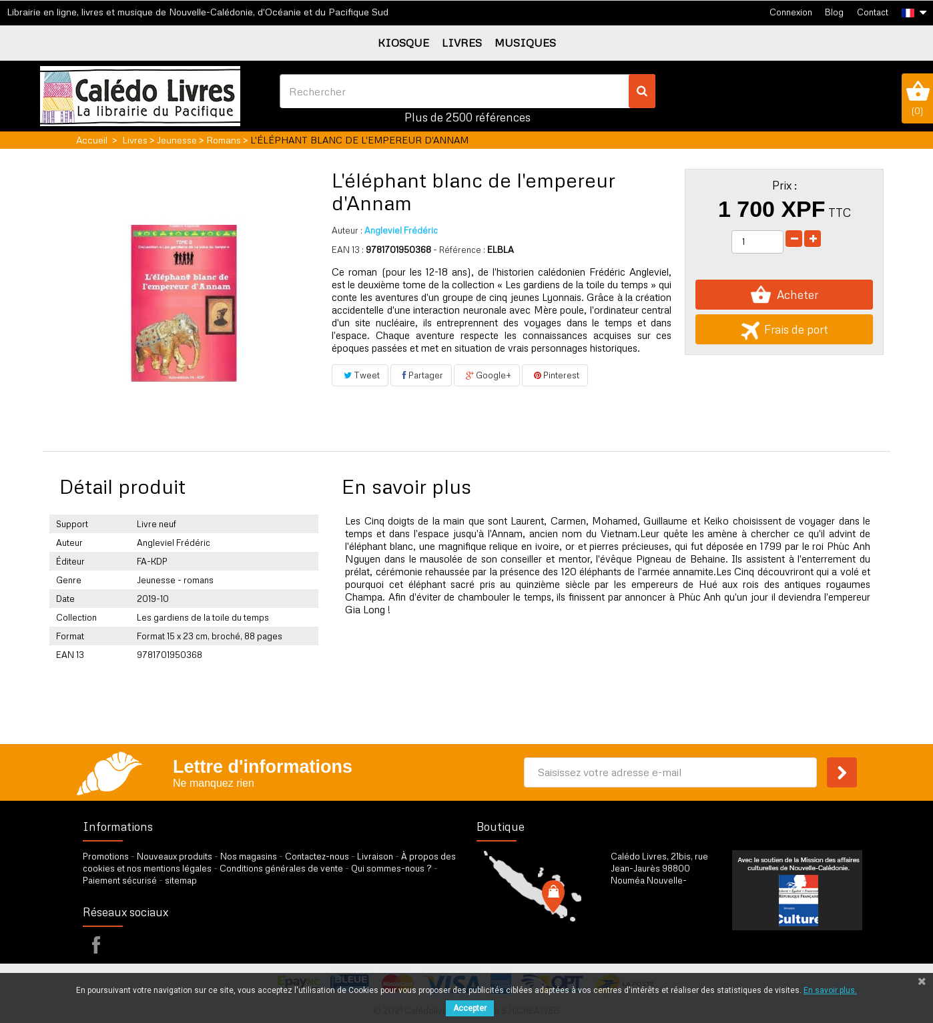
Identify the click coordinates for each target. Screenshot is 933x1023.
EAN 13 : (348, 249)
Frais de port (784, 329)
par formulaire (676, 937)
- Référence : (459, 249)
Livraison (375, 856)
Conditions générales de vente (281, 868)
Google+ (486, 375)
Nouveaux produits (174, 856)
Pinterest (555, 375)
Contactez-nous (317, 856)
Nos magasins (248, 856)
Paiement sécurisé (120, 880)
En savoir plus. (830, 990)
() (917, 98)
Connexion (790, 12)
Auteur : (347, 230)
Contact (872, 12)
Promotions (106, 856)
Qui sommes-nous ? (391, 868)
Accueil (91, 139)
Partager (421, 375)
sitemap (181, 880)
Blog (834, 12)
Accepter (470, 1008)
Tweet (360, 375)
